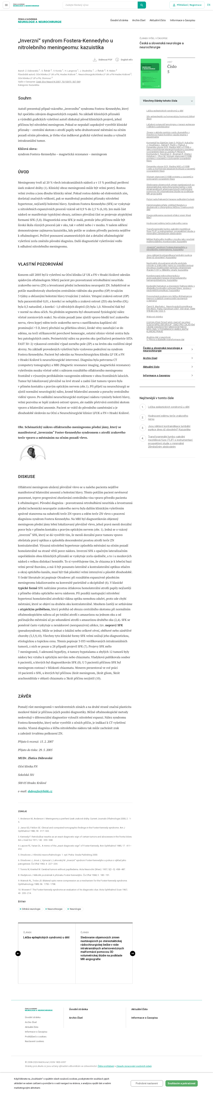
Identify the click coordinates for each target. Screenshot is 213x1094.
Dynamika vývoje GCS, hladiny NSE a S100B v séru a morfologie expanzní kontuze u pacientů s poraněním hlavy (171, 168)
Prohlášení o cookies (36, 1036)
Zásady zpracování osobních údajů (134, 1066)
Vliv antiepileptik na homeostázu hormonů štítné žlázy (171, 117)
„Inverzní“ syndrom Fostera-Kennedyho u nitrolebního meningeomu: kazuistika (167, 248)
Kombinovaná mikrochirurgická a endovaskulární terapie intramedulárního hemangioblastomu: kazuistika (167, 278)
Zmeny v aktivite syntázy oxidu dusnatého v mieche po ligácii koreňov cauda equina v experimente (168, 134)
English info (124, 60)
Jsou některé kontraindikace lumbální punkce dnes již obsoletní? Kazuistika (169, 256)
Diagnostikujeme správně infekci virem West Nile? (169, 216)
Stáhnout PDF (102, 60)
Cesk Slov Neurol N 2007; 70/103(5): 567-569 (58, 81)
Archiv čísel (138, 20)
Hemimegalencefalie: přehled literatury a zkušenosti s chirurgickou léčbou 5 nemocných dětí (170, 207)
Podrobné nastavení (147, 1083)
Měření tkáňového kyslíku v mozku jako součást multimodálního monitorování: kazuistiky (170, 240)
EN (208, 5)
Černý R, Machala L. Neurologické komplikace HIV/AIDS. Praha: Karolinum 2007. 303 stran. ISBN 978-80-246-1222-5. (171, 308)
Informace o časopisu (182, 20)
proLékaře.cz (20, 6)
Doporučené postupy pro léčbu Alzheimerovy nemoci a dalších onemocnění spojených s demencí (169, 298)
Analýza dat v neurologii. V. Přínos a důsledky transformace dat (165, 338)
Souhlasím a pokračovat (181, 1083)
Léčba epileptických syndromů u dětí (46, 937)
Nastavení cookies (34, 1041)
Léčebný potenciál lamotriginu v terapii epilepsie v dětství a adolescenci (171, 125)
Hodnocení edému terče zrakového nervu (167, 223)
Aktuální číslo (158, 20)
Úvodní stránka (119, 20)
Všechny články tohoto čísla (160, 100)
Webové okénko (155, 316)
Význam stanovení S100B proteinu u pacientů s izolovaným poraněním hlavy (170, 177)
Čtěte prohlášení (106, 1066)
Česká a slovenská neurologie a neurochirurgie (162, 349)
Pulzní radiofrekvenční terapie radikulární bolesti (170, 199)
